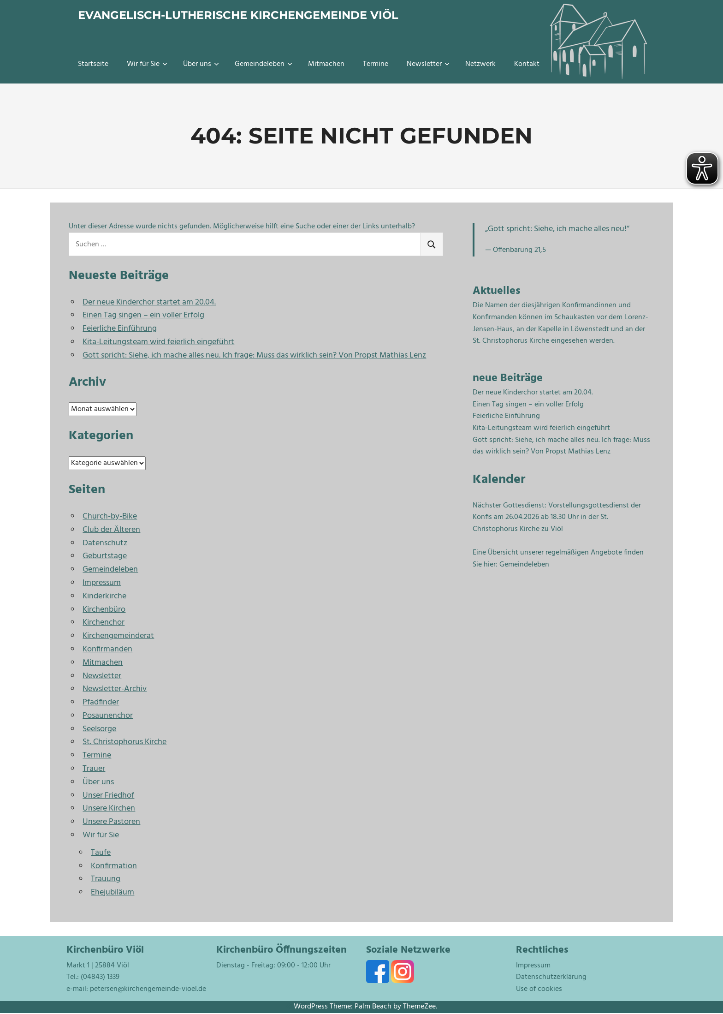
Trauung (105, 879)
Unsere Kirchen (109, 808)
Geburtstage (105, 556)
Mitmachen (326, 64)
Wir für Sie (147, 64)
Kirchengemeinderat (118, 636)
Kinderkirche (104, 596)
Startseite (93, 64)
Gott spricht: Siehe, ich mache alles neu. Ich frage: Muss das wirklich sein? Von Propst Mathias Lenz (254, 355)
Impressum (102, 583)
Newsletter (428, 64)
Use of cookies (539, 989)
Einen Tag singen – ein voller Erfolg (143, 315)
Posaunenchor (108, 715)
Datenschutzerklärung (551, 977)
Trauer (94, 768)
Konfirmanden (107, 649)
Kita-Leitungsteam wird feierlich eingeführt (158, 342)
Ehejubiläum (112, 892)
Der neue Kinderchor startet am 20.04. (149, 302)
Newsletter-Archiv (115, 689)
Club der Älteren (111, 530)
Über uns (201, 64)
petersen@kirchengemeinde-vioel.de (148, 989)
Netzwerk (480, 64)
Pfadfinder (101, 702)
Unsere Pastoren (111, 822)
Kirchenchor (103, 622)
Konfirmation (114, 866)
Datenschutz (105, 543)
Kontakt (526, 64)
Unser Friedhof (108, 795)
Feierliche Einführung (120, 328)
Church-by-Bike (110, 516)
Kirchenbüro (104, 609)
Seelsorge (99, 729)
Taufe (101, 852)
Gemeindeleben (263, 64)
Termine (375, 64)
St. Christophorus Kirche (124, 742)
